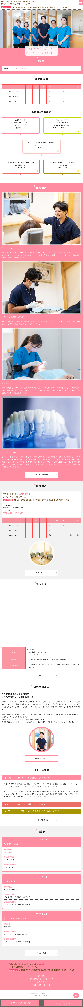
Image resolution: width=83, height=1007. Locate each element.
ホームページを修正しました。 (24, 68)
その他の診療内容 (41, 474)
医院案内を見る (41, 573)
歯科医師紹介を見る (42, 758)
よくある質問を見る (42, 820)
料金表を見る (41, 953)
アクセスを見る (41, 676)
